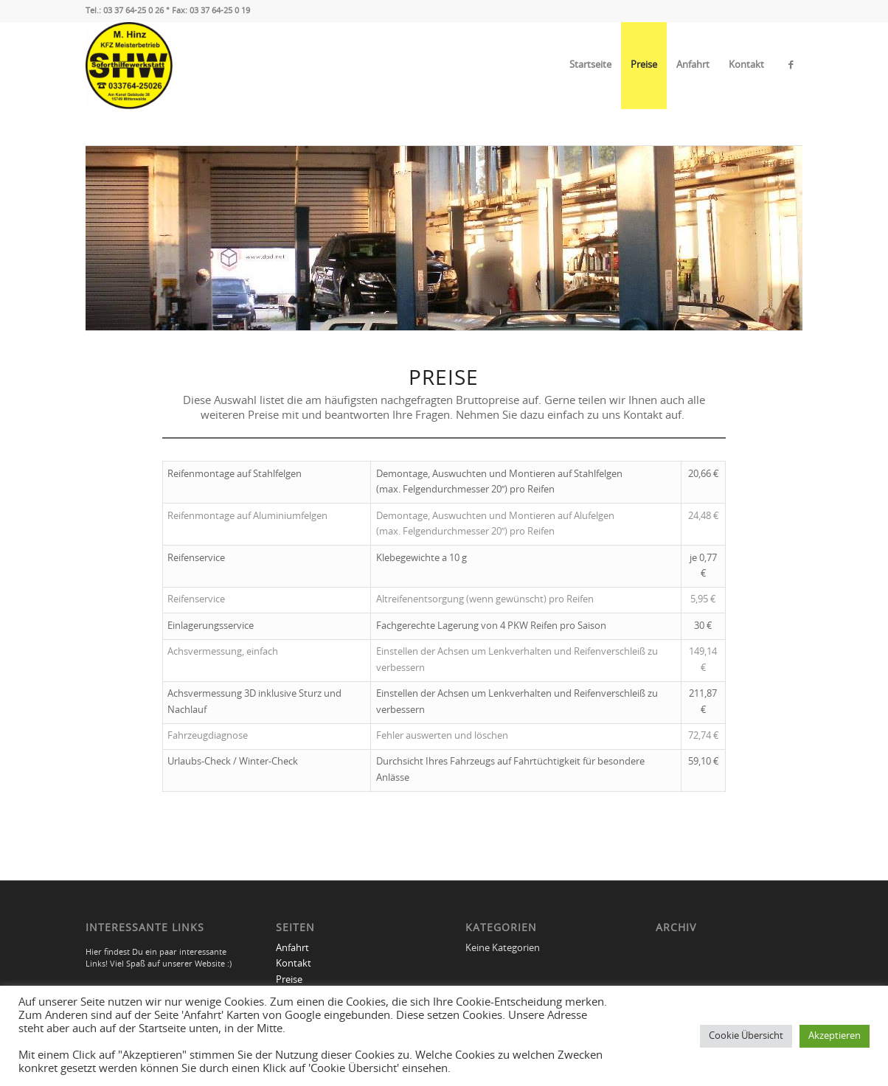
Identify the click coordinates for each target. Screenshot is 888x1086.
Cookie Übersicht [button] (746, 1036)
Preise (644, 65)
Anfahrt (693, 65)
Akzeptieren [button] (834, 1036)
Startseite (590, 65)
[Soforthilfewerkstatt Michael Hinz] (129, 65)
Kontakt (746, 65)
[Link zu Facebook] (791, 65)
